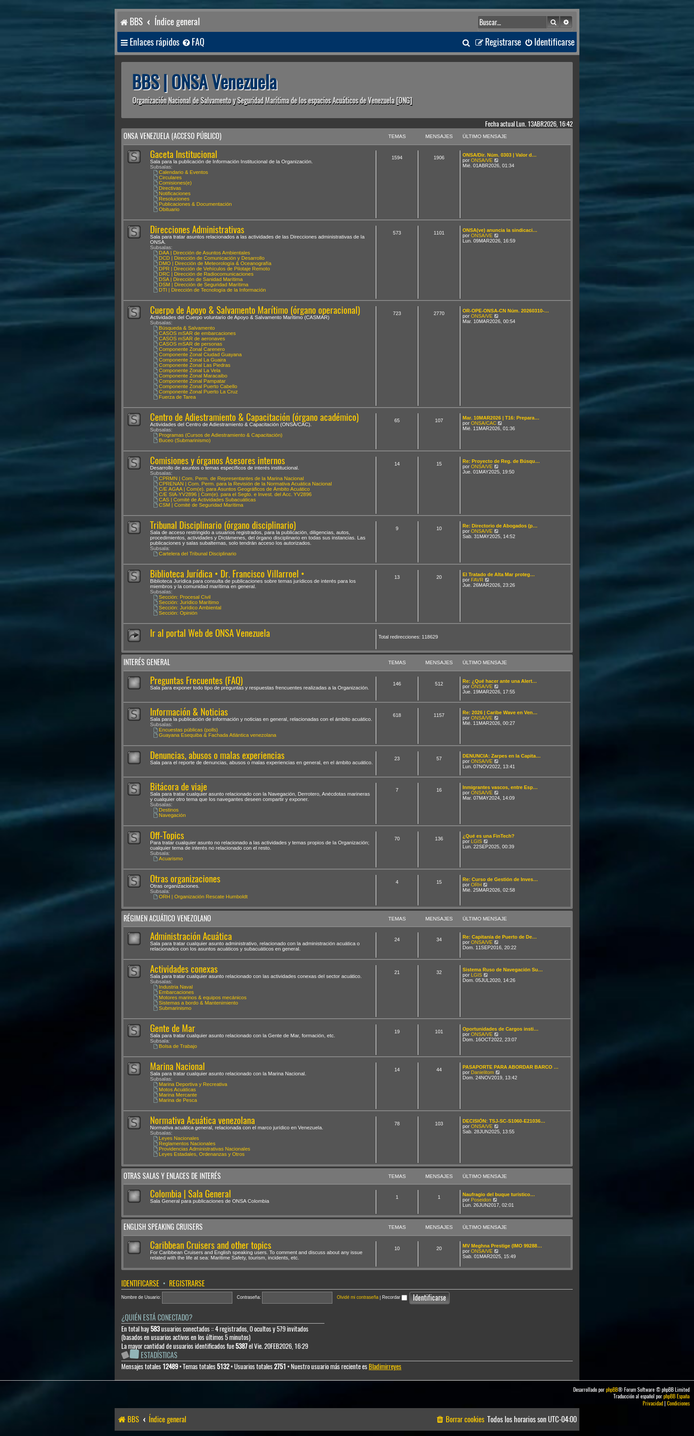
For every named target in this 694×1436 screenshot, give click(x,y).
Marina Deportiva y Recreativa (190, 1084)
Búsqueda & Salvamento (184, 328)
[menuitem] (192, 42)
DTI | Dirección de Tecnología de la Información (209, 290)
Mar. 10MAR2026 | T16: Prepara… (501, 417)
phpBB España (676, 1396)
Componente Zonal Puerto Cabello (195, 386)
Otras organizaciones (185, 878)
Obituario (166, 209)
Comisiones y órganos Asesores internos (217, 460)
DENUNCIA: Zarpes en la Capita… (502, 755)
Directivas (167, 188)
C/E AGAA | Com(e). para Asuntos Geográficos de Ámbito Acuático (231, 489)
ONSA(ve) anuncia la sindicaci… (500, 230)
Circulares (167, 177)
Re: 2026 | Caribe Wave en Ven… (500, 712)
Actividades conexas (184, 968)
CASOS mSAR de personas (187, 343)
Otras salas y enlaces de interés (172, 1176)
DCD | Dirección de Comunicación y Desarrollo (209, 258)
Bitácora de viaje (178, 786)
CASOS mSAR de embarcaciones (194, 333)
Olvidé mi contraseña (357, 1297)
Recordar (394, 1297)
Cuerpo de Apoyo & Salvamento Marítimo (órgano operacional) (255, 310)
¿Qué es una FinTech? (488, 836)
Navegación (169, 815)
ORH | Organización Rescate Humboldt (200, 896)
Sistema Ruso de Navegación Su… (503, 969)
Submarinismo (172, 1008)
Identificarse (140, 1283)
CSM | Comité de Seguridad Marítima (198, 505)
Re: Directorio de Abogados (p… (500, 525)
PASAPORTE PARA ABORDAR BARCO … (511, 1067)
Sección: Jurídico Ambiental (187, 607)
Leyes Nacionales (176, 1138)
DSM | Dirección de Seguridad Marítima (200, 284)
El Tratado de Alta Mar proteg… (499, 574)
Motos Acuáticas (174, 1089)
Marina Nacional (177, 1066)
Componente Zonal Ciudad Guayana (197, 354)
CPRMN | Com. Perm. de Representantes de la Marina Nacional (228, 478)
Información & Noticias (189, 711)
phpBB (612, 1389)
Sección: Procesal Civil (182, 597)
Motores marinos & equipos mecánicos (200, 997)
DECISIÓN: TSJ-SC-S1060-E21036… (504, 1121)
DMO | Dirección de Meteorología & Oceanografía (212, 263)
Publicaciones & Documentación (192, 204)
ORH (476, 884)
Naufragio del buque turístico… (499, 1194)
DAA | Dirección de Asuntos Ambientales (201, 252)
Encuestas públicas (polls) (185, 729)
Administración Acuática (191, 936)
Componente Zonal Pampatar (189, 381)
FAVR (477, 579)
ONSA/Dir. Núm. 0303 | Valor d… (500, 155)
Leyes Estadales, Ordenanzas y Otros (199, 1154)
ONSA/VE (482, 160)
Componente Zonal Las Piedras (192, 365)
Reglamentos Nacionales (184, 1143)
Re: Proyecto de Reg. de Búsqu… (501, 461)
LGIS (476, 841)
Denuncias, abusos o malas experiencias (217, 755)
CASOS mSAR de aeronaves (189, 338)
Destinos (166, 809)
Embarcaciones (173, 992)
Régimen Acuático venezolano (167, 918)
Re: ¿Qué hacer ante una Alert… (500, 681)
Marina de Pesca (175, 1100)
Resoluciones (171, 198)
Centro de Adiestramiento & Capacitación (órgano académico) (254, 417)
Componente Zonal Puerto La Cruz (195, 391)
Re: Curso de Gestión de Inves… (500, 879)
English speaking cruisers (163, 1227)
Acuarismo (168, 858)
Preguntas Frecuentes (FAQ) (196, 680)
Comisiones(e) (172, 182)
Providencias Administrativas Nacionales (201, 1148)
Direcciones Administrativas (197, 229)
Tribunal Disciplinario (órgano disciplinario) (223, 525)
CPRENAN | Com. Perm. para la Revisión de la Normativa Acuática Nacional (242, 483)
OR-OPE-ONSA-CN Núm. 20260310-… (506, 310)
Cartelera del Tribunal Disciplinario (194, 553)
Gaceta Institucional (183, 154)
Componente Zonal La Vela (186, 370)
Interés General (146, 662)
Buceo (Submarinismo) (182, 440)
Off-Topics (167, 835)
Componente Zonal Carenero (189, 349)
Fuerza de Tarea (174, 397)
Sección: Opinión (175, 613)
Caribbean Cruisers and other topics (210, 1245)
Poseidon (481, 1199)
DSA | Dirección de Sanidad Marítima (198, 279)
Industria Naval (173, 986)
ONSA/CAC (483, 423)
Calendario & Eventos (180, 172)
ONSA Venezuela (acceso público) (172, 136)
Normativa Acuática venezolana (202, 1120)
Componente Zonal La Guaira (189, 359)
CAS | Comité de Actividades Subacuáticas (204, 499)
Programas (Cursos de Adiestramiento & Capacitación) (217, 435)
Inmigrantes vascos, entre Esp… (500, 787)
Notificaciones (171, 193)
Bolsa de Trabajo (175, 1046)
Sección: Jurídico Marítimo (186, 602)
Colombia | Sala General (190, 1193)
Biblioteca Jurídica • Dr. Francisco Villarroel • (227, 573)
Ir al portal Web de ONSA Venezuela (210, 633)
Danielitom (482, 1072)
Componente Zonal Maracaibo (190, 375)
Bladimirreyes (385, 1367)
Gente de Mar (172, 1028)
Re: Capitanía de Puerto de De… (500, 936)
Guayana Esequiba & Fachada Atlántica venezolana (214, 735)
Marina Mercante (175, 1094)
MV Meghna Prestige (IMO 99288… (502, 1245)
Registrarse (187, 1283)
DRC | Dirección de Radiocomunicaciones (203, 274)
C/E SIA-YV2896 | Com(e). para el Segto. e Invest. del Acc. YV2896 (232, 494)
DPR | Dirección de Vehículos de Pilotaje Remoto (211, 268)
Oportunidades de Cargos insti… (501, 1029)
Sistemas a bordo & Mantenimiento (195, 1002)
